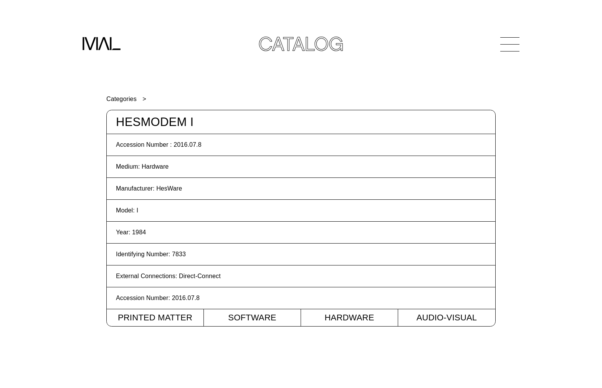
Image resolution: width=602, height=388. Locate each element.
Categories (121, 99)
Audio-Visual (447, 317)
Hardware (349, 317)
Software (252, 317)
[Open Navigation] (509, 44)
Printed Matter (155, 317)
